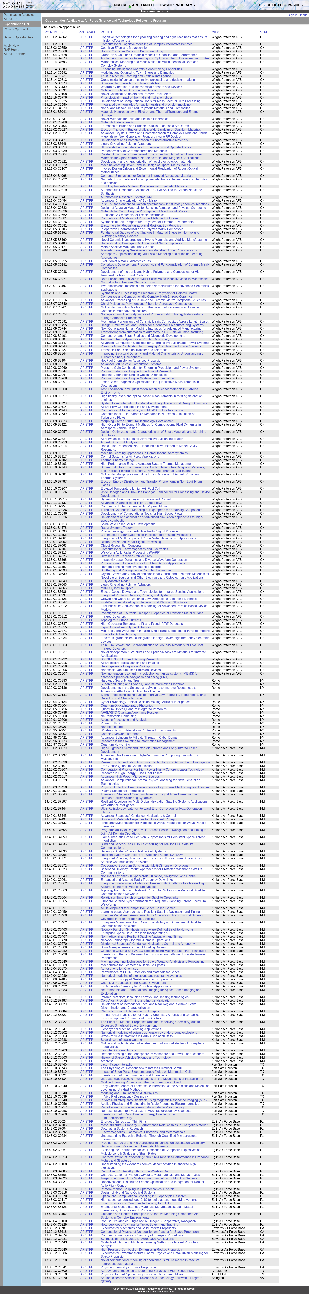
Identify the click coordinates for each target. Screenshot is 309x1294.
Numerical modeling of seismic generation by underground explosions (149, 1032)
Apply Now (11, 45)
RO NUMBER (54, 32)
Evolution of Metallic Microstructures (126, 261)
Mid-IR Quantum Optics (117, 588)
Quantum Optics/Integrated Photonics (127, 705)
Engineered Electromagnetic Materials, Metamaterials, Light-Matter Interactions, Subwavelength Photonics (147, 1208)
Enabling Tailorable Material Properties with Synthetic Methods (144, 186)
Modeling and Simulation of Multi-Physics (129, 1093)
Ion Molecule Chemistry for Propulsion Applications (136, 986)
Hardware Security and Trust (121, 680)
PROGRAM (87, 32)
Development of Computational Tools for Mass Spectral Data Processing (151, 101)
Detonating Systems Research (122, 1128)
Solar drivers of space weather (122, 1039)
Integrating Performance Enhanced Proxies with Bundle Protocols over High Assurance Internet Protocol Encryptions (153, 885)
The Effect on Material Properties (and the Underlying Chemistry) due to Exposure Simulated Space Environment (150, 1023)
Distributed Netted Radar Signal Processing (131, 542)
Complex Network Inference (120, 734)
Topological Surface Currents (121, 620)
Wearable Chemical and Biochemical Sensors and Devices (141, 86)
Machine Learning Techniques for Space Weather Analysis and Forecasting (153, 961)
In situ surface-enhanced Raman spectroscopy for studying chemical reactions (155, 204)
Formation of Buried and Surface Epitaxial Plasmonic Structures (145, 126)
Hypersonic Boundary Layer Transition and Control (136, 499)
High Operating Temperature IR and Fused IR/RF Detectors (142, 623)
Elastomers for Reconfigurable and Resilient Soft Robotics (141, 225)
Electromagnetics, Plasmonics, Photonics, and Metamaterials (143, 1132)
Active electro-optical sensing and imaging (130, 662)
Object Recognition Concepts (121, 545)
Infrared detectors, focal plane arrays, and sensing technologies (145, 997)
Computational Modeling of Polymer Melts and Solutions (139, 218)
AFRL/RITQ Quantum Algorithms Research (131, 712)
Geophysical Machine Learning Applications (131, 1029)
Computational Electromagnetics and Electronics (134, 549)
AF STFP (10, 19)
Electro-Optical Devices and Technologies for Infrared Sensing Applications (152, 591)
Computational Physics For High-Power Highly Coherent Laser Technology (152, 769)
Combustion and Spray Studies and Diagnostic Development (143, 335)
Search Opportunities (18, 29)
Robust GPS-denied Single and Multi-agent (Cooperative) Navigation (148, 1221)
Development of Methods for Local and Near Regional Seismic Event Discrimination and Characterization (148, 1005)
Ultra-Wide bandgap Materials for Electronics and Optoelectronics (146, 147)
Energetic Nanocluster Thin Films (124, 1121)
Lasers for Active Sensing (118, 634)
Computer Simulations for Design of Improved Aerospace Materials (147, 175)
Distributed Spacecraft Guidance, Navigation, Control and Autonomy (148, 943)
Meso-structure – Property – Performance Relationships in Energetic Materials (155, 1125)
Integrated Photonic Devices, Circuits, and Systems (136, 595)
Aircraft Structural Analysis (119, 442)
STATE (265, 32)
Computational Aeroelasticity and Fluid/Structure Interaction (142, 410)
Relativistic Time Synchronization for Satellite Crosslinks (139, 897)
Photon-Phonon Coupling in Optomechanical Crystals (138, 1189)
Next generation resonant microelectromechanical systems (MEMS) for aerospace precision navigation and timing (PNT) (150, 675)
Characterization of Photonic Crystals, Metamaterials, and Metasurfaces (150, 1174)
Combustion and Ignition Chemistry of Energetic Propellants (142, 1235)
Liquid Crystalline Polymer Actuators (126, 143)
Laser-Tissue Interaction (117, 1064)
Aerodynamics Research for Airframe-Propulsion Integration (142, 438)
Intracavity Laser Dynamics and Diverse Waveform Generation (144, 559)
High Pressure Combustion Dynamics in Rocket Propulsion (141, 1249)
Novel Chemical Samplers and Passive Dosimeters (136, 94)
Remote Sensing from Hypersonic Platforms (131, 566)
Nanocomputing (112, 726)
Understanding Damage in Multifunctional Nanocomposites (141, 243)
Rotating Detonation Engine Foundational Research (136, 371)
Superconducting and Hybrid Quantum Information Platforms (142, 684)
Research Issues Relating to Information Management (138, 741)
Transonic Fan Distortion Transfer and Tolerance (134, 350)
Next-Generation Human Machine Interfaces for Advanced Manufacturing (151, 328)
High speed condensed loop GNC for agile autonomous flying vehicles (149, 1199)
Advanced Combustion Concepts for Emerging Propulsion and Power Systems (155, 342)
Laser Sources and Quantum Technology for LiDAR (136, 1203)
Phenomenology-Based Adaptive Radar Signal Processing (141, 531)
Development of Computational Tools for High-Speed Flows (142, 513)
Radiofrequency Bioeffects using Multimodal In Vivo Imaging (142, 1107)
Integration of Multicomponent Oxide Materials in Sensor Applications (148, 538)
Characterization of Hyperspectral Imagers (130, 1011)
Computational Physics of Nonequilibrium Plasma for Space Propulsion (150, 1231)
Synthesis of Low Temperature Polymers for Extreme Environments (147, 222)
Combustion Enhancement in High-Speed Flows (134, 506)
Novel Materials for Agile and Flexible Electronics (134, 118)
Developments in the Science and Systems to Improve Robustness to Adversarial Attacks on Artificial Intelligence (149, 689)
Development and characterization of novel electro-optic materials (146, 161)
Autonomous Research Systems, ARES (128, 197)
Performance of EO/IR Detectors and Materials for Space (140, 972)
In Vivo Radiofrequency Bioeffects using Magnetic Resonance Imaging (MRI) (154, 1100)
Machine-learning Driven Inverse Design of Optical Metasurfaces (145, 165)
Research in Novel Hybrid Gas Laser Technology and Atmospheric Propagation (155, 762)
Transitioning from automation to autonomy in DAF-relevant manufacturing (152, 332)
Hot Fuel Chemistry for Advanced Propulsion (131, 360)
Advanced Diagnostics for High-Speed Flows (132, 502)
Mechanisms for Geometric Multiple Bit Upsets (133, 965)
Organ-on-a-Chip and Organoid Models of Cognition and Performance (149, 54)
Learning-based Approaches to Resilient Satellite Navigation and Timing (150, 911)
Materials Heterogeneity (117, 122)
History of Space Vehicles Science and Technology (136, 1057)
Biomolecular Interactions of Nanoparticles (130, 83)
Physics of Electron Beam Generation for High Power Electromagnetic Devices (155, 787)
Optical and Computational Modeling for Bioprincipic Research (144, 1196)
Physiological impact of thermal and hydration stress (137, 97)
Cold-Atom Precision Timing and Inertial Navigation (136, 1000)
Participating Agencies (19, 14)
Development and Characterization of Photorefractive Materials (144, 140)
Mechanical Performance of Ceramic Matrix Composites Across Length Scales (155, 321)
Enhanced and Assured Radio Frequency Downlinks (137, 879)
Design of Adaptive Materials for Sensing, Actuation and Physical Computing (153, 207)
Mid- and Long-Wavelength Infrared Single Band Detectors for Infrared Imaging (155, 630)
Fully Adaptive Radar (115, 581)
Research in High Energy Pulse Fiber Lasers (131, 773)
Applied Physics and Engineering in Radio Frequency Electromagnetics (150, 1103)
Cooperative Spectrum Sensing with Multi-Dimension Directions (144, 865)
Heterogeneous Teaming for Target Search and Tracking (139, 1224)
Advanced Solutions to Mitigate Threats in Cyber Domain (140, 737)
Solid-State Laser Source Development (128, 524)
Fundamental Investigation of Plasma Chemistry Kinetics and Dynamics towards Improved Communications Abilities (150, 1016)
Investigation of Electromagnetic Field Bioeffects (134, 1075)
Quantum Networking (115, 744)
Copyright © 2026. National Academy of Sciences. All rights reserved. (154, 1288)
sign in (293, 15)
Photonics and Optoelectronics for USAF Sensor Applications (143, 563)
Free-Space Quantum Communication (127, 766)
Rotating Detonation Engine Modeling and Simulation (137, 378)
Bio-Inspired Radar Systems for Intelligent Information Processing (146, 534)
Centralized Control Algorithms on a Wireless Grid (135, 1171)
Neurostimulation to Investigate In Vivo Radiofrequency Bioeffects (146, 1110)
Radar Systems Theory (117, 527)
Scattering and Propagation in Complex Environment (137, 570)
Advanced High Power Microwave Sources (130, 776)
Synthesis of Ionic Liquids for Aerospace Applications (137, 1238)
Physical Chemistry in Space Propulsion (128, 1267)
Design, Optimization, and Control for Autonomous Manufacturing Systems (152, 325)
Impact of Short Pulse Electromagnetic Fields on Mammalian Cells (146, 1071)
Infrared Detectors (113, 616)
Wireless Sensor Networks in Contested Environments (138, 730)
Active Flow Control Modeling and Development (134, 406)
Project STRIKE (112, 723)
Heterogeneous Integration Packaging (127, 666)
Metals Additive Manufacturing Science (127, 246)
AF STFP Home (15, 54)
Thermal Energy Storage (118, 460)
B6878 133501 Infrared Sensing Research (130, 659)
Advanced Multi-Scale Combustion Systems (131, 364)
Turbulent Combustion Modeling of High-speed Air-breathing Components (151, 510)
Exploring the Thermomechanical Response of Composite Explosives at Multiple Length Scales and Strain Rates (150, 1151)
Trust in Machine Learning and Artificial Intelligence (136, 76)
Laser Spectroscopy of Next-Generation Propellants (136, 979)
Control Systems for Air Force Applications (130, 456)
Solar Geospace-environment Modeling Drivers (133, 947)
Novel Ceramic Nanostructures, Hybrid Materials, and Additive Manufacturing (154, 239)
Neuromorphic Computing (118, 716)
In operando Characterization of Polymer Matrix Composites (142, 229)
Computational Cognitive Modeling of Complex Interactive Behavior (147, 44)
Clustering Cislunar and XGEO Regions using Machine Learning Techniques (153, 950)
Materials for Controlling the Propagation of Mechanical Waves (144, 211)
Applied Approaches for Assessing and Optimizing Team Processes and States (155, 58)
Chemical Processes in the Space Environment (133, 982)
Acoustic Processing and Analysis (124, 719)
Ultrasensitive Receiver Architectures (126, 556)
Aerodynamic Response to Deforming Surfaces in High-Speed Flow (147, 1270)
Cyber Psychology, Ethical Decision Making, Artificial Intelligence (145, 702)
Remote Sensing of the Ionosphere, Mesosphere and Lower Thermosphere (153, 1054)
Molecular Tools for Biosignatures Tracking (130, 90)
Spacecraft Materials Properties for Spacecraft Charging (139, 819)
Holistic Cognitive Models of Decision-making (132, 51)
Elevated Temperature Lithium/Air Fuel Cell (130, 488)
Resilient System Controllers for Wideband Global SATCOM (142, 854)
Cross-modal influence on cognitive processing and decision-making (148, 79)
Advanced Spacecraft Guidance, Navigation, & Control (138, 815)
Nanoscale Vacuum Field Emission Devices (131, 670)
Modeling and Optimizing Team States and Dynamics (137, 72)
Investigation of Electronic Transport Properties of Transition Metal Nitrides (152, 613)
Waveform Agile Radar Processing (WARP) (130, 552)
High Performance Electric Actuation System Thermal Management (147, 463)
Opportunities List (17, 24)
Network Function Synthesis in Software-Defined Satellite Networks (147, 929)
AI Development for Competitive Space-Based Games (138, 908)
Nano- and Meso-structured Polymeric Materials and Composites (145, 108)
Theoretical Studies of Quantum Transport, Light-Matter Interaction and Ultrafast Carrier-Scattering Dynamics (150, 796)
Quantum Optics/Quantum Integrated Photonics (134, 709)
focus (303, 15)
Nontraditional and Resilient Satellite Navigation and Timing (142, 936)
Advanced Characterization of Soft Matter (129, 200)
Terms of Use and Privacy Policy (154, 1291)
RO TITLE (108, 32)
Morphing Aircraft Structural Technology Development (138, 421)
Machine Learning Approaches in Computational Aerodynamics (144, 453)
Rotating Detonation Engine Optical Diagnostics (134, 374)
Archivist (107, 1061)
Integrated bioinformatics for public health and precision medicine (146, 104)
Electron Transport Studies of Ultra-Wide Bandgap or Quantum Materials (151, 129)
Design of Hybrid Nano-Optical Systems (128, 1192)
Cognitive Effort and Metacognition (125, 47)
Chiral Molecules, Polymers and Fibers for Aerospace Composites (146, 303)
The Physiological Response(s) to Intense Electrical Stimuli (141, 1068)
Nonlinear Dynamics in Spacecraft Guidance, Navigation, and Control (148, 876)
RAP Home (11, 49)
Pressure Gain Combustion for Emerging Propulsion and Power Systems (151, 346)
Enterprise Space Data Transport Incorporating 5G (135, 933)
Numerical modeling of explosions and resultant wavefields (141, 975)
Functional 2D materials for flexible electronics (133, 214)
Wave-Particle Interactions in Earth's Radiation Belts (137, 1036)
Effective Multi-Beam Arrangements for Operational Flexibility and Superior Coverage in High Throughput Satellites (152, 917)
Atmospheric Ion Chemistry (119, 968)
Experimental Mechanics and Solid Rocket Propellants (138, 1228)
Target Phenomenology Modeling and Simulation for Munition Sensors (149, 1178)
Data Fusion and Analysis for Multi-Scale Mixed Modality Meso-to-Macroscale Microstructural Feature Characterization (154, 280)
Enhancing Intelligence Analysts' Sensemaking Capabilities (141, 69)
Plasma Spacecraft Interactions (122, 790)
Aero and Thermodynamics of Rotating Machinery (135, 339)
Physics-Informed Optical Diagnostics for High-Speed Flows (142, 1274)
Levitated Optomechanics (118, 1050)
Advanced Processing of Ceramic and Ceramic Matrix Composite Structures (153, 300)
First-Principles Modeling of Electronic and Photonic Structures (144, 602)
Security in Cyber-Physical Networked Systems (133, 851)
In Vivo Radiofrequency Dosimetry (124, 1096)
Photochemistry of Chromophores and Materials (134, 150)
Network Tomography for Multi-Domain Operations (135, 940)
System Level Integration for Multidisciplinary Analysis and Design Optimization (155, 403)
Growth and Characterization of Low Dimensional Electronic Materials (149, 598)
